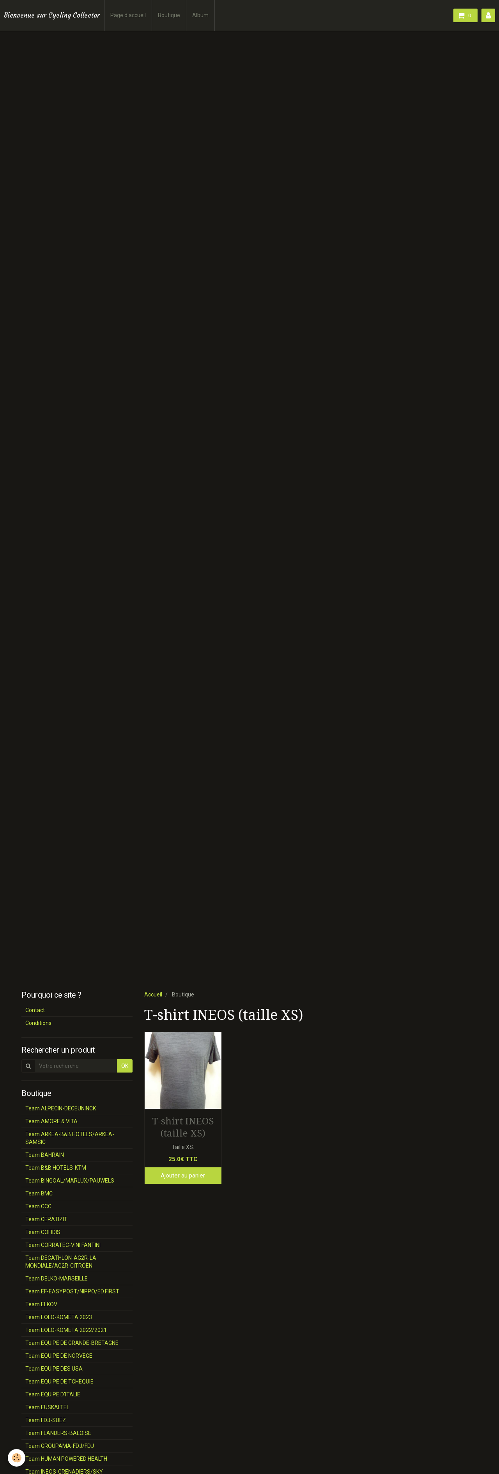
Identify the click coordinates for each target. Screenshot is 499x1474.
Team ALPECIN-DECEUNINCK (60, 1108)
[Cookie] (16, 1458)
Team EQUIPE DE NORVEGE (58, 1356)
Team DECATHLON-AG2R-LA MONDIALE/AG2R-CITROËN (60, 1262)
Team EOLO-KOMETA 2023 (58, 1317)
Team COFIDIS (42, 1232)
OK (124, 1066)
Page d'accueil (128, 15)
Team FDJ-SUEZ (45, 1420)
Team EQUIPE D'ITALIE (52, 1394)
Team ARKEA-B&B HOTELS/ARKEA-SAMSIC (69, 1138)
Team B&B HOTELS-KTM (55, 1168)
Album (200, 15)
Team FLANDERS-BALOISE (58, 1433)
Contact (35, 1010)
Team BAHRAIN (44, 1155)
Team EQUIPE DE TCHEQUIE (59, 1381)
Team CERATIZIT (46, 1219)
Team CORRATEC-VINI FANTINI (63, 1245)
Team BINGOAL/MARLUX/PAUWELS (69, 1180)
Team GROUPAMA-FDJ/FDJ (59, 1446)
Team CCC (38, 1206)
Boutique (169, 15)
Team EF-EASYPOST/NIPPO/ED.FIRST (72, 1291)
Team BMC (39, 1193)
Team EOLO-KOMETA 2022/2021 (66, 1330)
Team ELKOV (41, 1304)
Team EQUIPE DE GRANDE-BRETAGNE (72, 1343)
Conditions (38, 1023)
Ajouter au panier (183, 1175)
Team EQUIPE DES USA (54, 1369)
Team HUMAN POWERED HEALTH (66, 1459)
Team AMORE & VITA (51, 1121)
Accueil (153, 994)
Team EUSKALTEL (47, 1407)
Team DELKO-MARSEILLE (56, 1278)
